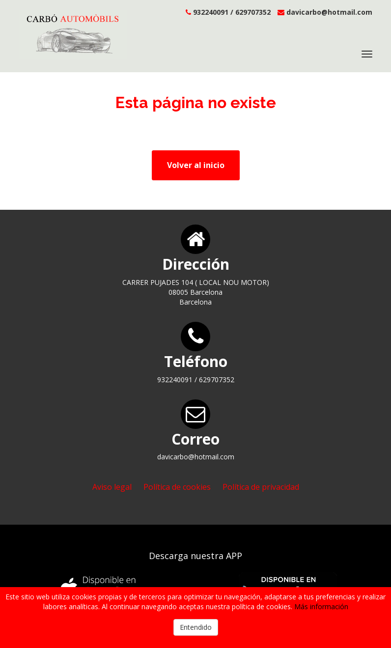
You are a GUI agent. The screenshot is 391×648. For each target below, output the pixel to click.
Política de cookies (177, 486)
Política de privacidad (261, 486)
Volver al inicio (195, 165)
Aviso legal (112, 486)
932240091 (210, 12)
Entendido (196, 627)
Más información (321, 606)
